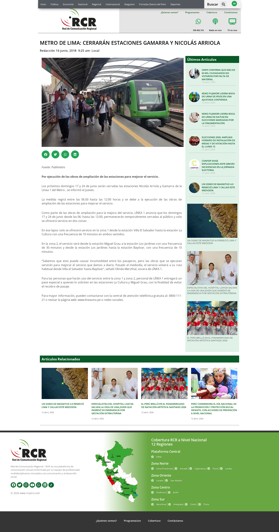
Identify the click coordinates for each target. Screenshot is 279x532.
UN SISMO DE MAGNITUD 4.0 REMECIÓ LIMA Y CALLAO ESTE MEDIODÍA (218, 187)
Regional (96, 4)
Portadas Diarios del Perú (152, 4)
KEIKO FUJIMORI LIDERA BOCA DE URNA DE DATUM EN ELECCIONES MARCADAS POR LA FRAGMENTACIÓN (218, 118)
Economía (68, 4)
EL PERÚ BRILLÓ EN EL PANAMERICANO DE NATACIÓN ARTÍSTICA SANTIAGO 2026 (210, 339)
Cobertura (212, 12)
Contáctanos (230, 12)
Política (54, 4)
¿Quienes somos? (169, 12)
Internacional (113, 4)
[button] (223, 4)
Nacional (82, 4)
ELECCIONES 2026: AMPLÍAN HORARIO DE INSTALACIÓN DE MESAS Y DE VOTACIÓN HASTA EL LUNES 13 (218, 142)
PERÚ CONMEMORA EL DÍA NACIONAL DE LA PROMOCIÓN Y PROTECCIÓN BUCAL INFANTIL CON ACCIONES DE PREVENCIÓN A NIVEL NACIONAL (214, 408)
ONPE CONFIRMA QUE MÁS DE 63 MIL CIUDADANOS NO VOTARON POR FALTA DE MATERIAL (218, 74)
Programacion (192, 12)
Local (95, 51)
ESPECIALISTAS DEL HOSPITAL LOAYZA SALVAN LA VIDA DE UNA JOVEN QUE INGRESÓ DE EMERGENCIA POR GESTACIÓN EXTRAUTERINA (212, 290)
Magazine (129, 4)
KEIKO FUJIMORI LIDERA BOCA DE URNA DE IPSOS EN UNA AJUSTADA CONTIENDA (218, 96)
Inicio (43, 4)
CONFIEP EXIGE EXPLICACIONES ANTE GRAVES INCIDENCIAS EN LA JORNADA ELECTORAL (218, 165)
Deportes (175, 4)
